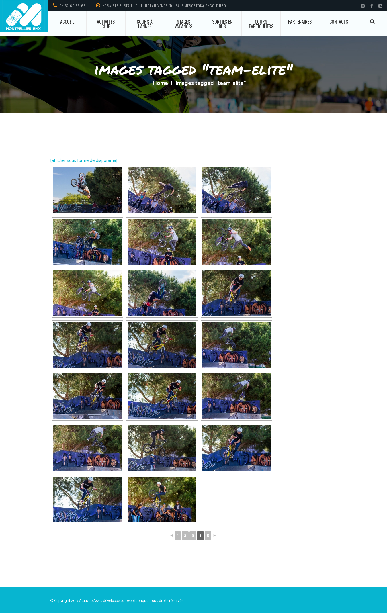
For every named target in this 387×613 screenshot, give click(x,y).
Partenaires (300, 21)
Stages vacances (183, 24)
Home (160, 83)
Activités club (106, 24)
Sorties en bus (222, 24)
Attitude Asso (90, 601)
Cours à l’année (145, 24)
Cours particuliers (261, 24)
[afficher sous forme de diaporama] (84, 160)
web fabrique (137, 601)
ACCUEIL (67, 21)
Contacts (338, 21)
